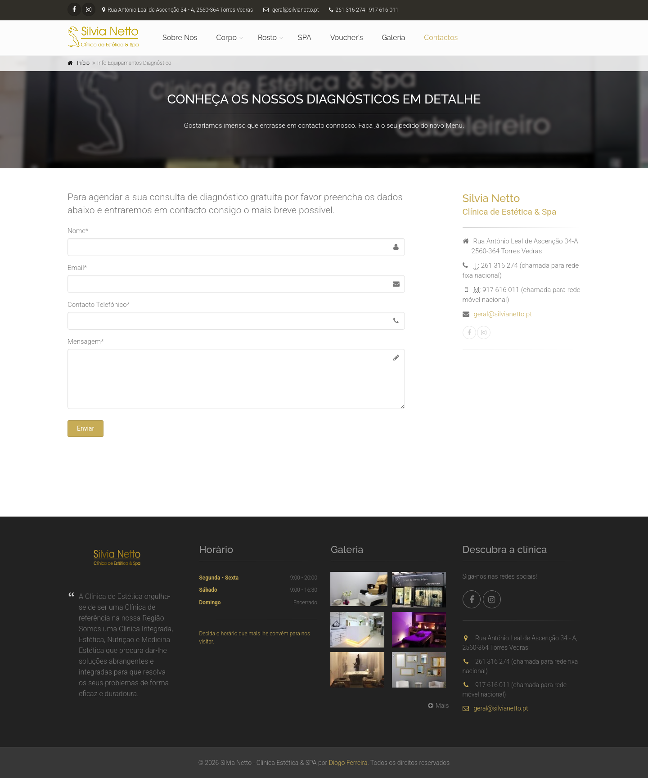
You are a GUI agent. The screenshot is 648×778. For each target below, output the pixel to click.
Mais (437, 705)
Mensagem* (86, 341)
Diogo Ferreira (348, 762)
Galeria (393, 37)
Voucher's (346, 37)
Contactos (441, 37)
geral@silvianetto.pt (503, 314)
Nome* (78, 231)
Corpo (226, 37)
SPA (304, 37)
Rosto (267, 37)
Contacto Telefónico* (99, 305)
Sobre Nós (179, 37)
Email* (77, 268)
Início (83, 63)
